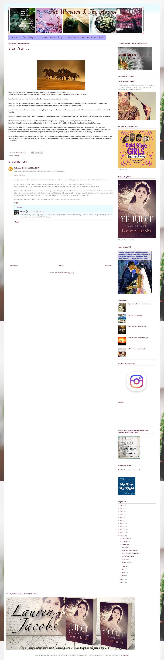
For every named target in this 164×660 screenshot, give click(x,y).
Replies (19, 207)
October (125, 541)
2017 (122, 523)
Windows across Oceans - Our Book (85, 37)
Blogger (125, 655)
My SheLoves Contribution (130, 553)
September (126, 544)
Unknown (17, 168)
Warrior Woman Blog (51, 37)
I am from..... (125, 547)
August (124, 566)
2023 (122, 508)
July (123, 569)
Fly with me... (126, 559)
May (123, 575)
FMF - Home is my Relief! (136, 349)
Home (14, 37)
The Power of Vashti (126, 81)
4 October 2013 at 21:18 (36, 211)
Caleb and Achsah (127, 556)
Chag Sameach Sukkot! (129, 550)
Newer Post (14, 265)
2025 (122, 505)
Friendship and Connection (136, 326)
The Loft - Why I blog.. (135, 315)
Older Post (108, 265)
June (124, 572)
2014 (122, 532)
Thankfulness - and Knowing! (137, 338)
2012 (122, 579)
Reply (16, 203)
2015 (122, 529)
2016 (122, 526)
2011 (122, 582)
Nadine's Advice (127, 562)
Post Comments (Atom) (66, 273)
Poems (16, 156)
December (126, 538)
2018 (122, 520)
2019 (122, 517)
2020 (122, 514)
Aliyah (22, 211)
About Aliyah (29, 37)
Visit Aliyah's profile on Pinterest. (129, 470)
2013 (122, 536)
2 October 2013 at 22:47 (30, 168)
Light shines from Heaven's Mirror (139, 304)
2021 (122, 511)
